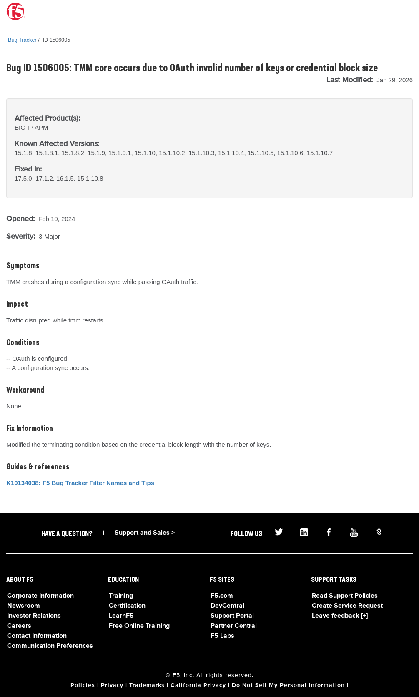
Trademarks (147, 685)
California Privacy (198, 685)
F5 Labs (222, 636)
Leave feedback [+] (340, 616)
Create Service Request (347, 606)
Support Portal (232, 616)
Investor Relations (34, 616)
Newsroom (23, 606)
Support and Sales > (145, 533)
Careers (19, 626)
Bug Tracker (22, 40)
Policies (82, 685)
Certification (127, 606)
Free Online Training (139, 626)
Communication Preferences (50, 646)
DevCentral (227, 606)
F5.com (222, 596)
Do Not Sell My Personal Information (288, 685)
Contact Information (37, 636)
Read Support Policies (345, 596)
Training (121, 596)
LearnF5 (121, 616)
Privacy (112, 685)
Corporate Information (40, 596)
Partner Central (234, 626)
